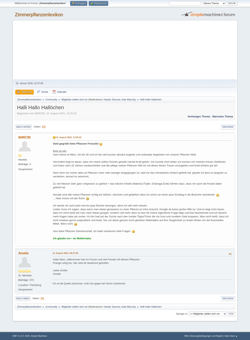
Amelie (23, 253)
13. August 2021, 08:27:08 (65, 253)
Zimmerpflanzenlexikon (39, 14)
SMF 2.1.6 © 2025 (21, 336)
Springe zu (181, 313)
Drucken (227, 127)
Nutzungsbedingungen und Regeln (206, 336)
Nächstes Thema (222, 116)
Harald (107, 99)
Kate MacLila (128, 99)
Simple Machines (39, 336)
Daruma (116, 99)
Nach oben (22, 298)
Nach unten (23, 127)
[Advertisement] (125, 50)
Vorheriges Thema (199, 116)
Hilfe (186, 336)
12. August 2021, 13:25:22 (68, 137)
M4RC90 (24, 137)
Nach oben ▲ (231, 336)
